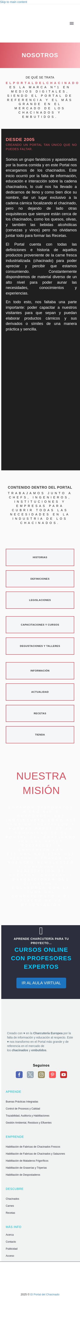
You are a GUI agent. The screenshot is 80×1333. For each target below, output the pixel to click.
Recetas (10, 1212)
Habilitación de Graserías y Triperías (26, 1167)
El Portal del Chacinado (44, 1294)
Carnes (10, 1205)
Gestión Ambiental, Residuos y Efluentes (29, 1122)
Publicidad (11, 1248)
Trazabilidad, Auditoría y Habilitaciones (27, 1115)
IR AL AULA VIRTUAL (41, 983)
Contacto (11, 1241)
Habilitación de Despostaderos (23, 1174)
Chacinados (12, 1198)
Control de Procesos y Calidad (23, 1108)
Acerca (10, 1234)
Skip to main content (13, 2)
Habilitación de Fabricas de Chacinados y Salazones (35, 1153)
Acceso (10, 1255)
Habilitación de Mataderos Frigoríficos (27, 1160)
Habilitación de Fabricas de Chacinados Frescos (33, 1146)
